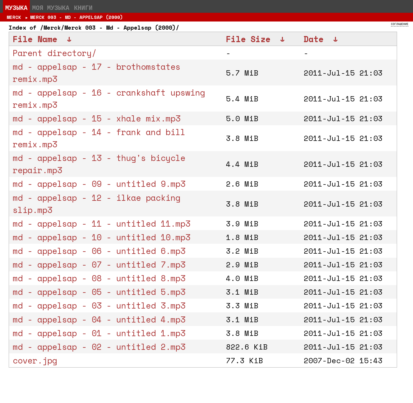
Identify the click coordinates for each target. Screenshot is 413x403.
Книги (83, 7)
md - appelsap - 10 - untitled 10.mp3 (101, 237)
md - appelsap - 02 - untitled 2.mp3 (99, 347)
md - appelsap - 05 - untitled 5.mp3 (99, 292)
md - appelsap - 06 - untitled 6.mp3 (99, 251)
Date (313, 39)
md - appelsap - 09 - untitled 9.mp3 (99, 184)
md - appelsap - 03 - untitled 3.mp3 (99, 305)
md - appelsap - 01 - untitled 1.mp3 (99, 333)
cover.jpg (35, 360)
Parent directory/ (55, 53)
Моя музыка (50, 7)
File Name (35, 39)
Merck (14, 17)
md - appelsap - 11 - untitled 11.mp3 (101, 223)
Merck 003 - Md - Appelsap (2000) (76, 17)
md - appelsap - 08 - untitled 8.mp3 (99, 278)
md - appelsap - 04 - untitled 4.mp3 (99, 319)
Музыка (16, 7)
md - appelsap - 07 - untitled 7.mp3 (99, 264)
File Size (248, 39)
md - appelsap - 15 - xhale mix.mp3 (96, 118)
